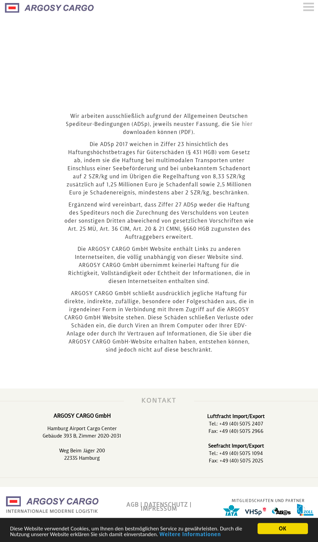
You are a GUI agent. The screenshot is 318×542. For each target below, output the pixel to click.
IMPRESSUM (159, 509)
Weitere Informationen (190, 534)
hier (247, 124)
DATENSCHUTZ (166, 505)
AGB (132, 505)
